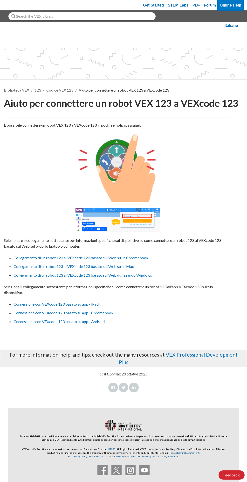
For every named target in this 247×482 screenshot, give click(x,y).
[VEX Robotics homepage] (13, 5)
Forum (210, 5)
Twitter (123, 387)
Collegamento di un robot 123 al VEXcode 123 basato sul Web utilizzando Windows (83, 275)
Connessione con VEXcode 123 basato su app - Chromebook (63, 312)
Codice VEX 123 (59, 90)
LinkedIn (134, 387)
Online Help (230, 5)
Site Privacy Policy (77, 456)
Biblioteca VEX (16, 90)
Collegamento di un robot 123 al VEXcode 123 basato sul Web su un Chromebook (81, 257)
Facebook (113, 387)
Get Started (153, 5)
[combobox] (82, 16)
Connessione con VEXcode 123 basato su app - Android (59, 321)
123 (37, 90)
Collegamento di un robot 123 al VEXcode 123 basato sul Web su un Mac (74, 266)
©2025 (112, 449)
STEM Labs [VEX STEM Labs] (178, 5)
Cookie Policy (117, 456)
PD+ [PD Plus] (196, 5)
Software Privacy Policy (138, 456)
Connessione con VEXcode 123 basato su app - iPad (56, 304)
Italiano (231, 25)
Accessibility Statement (166, 456)
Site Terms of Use (98, 456)
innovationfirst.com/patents (185, 452)
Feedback (231, 475)
